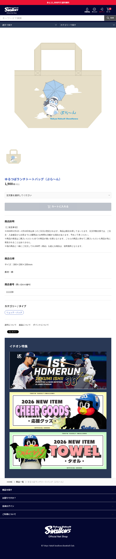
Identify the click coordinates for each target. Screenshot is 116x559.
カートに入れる (58, 206)
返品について (25, 324)
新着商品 (87, 10)
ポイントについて (41, 324)
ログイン (102, 10)
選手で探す (7, 24)
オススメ (94, 10)
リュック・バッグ (14, 312)
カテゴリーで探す (68, 24)
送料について (10, 324)
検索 (110, 17)
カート (108, 10)
